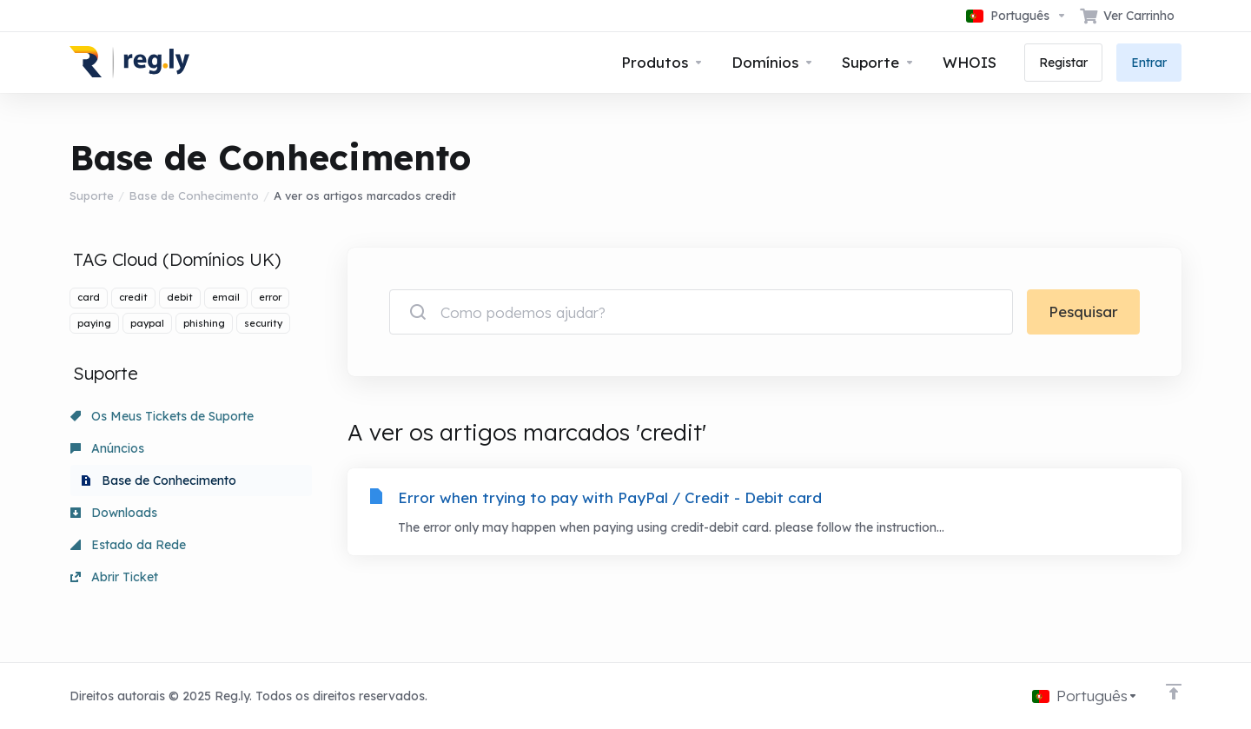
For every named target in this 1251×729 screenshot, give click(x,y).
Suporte (92, 195)
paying (94, 323)
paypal (147, 323)
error (270, 297)
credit (133, 297)
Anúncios (107, 448)
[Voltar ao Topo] (1173, 691)
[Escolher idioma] (1016, 15)
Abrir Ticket (114, 577)
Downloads (113, 512)
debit (180, 297)
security (263, 323)
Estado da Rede (128, 545)
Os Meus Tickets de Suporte (162, 416)
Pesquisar (1083, 311)
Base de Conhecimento (194, 195)
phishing (204, 323)
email (226, 297)
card (88, 297)
